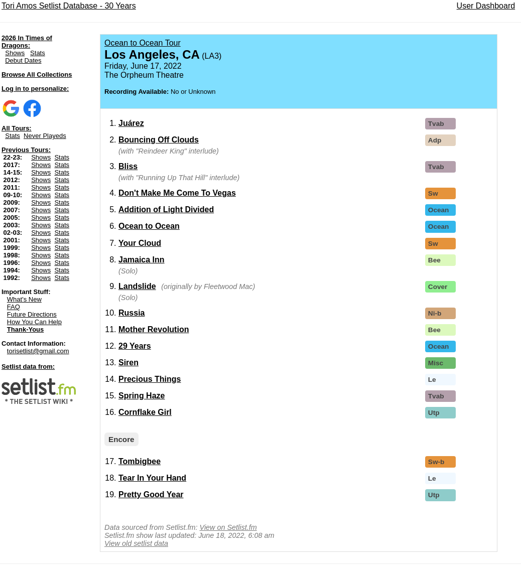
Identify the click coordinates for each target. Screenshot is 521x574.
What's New (24, 299)
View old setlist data (136, 543)
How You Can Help (34, 322)
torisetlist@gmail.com (38, 351)
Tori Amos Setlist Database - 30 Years (69, 6)
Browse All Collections (37, 74)
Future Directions (32, 314)
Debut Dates (23, 60)
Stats (37, 53)
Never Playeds (45, 135)
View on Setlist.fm (228, 527)
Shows (15, 53)
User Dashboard (486, 6)
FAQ (13, 307)
